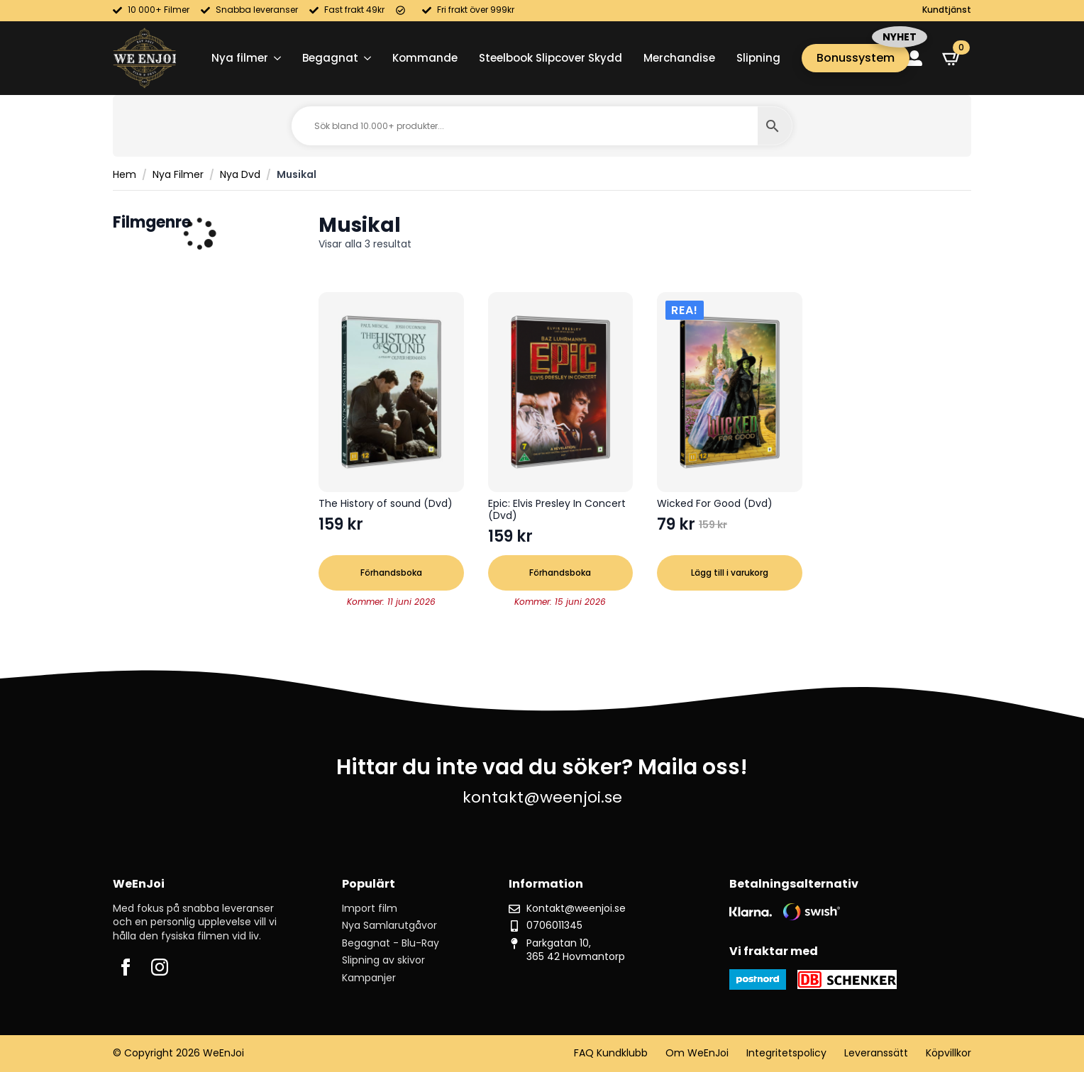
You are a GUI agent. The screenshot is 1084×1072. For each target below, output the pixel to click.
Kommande (425, 57)
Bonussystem (856, 58)
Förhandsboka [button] (391, 572)
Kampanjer (369, 978)
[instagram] (159, 967)
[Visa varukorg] (952, 58)
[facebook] (125, 967)
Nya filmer (239, 57)
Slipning (758, 57)
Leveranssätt (876, 1053)
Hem (124, 175)
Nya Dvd (240, 175)
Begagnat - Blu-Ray (390, 943)
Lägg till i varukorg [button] (729, 572)
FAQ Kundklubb (611, 1053)
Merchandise (679, 57)
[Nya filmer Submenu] (274, 57)
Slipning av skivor (383, 960)
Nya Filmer (178, 175)
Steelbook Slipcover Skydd (550, 57)
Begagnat (330, 57)
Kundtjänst (946, 10)
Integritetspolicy (786, 1053)
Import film (369, 908)
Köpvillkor (948, 1053)
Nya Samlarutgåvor (389, 925)
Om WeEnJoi (697, 1053)
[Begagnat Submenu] (364, 57)
